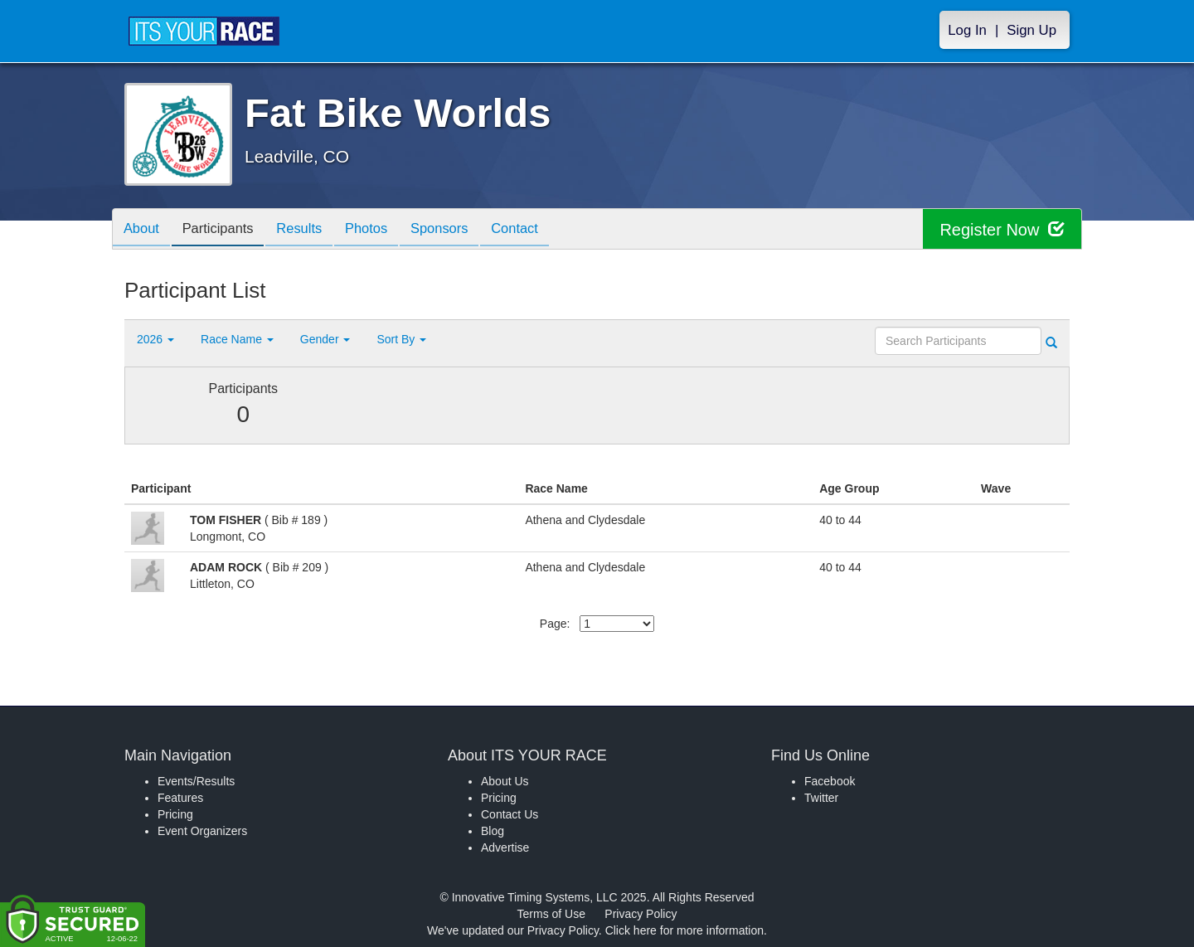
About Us (505, 781)
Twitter (821, 797)
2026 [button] (155, 339)
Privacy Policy (640, 913)
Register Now (1002, 229)
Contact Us (509, 814)
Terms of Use (551, 913)
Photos (382, 230)
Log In (967, 30)
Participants (224, 230)
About (143, 230)
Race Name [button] (237, 339)
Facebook (829, 781)
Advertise (505, 847)
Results (311, 230)
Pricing (175, 814)
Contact (540, 230)
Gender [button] (325, 339)
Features (180, 797)
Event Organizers (202, 831)
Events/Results (196, 781)
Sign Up (1031, 30)
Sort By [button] (401, 339)
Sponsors (459, 230)
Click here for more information (684, 930)
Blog (492, 831)
